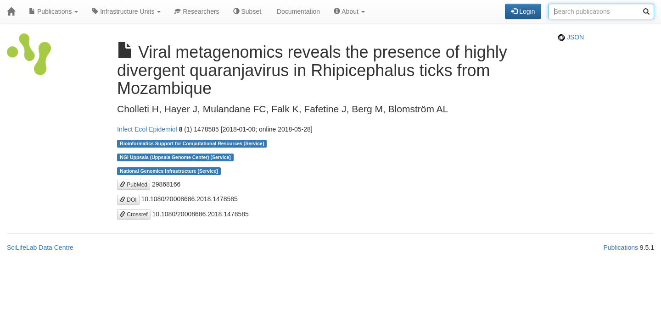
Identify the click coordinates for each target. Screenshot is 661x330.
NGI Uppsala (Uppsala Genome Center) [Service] (175, 157)
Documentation (297, 11)
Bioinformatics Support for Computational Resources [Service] (192, 143)
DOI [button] (128, 200)
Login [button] (523, 11)
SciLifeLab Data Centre (40, 247)
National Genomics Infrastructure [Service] (169, 171)
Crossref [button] (134, 214)
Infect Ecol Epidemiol (147, 129)
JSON (571, 37)
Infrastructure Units (126, 11)
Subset (247, 11)
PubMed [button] (133, 185)
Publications (53, 11)
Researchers (196, 11)
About (349, 11)
